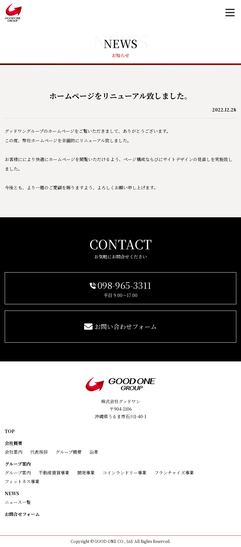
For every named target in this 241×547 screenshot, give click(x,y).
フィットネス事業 (22, 481)
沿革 (93, 452)
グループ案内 (18, 464)
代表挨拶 (39, 452)
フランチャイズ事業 (174, 472)
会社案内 (13, 452)
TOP (10, 431)
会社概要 (13, 443)
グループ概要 (69, 452)
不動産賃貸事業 (54, 472)
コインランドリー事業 (125, 472)
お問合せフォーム (22, 514)
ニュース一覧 (18, 502)
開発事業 (86, 472)
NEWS (12, 493)
